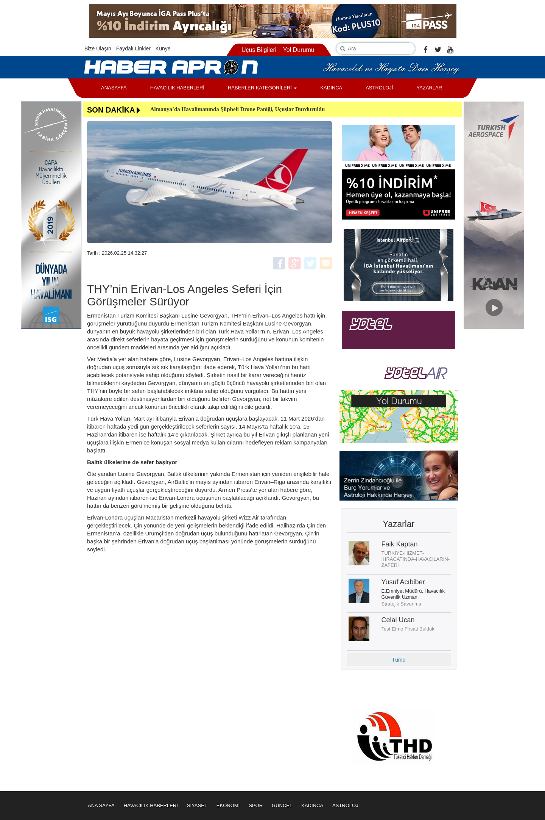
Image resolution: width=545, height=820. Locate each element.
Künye (163, 48)
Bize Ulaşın (97, 48)
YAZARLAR (429, 88)
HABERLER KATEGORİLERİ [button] (262, 88)
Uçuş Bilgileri (258, 50)
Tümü (398, 660)
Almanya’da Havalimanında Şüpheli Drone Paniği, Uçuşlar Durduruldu (237, 109)
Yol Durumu (299, 50)
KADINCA (331, 88)
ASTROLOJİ (379, 88)
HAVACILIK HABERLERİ (177, 88)
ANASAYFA (114, 88)
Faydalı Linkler (133, 48)
